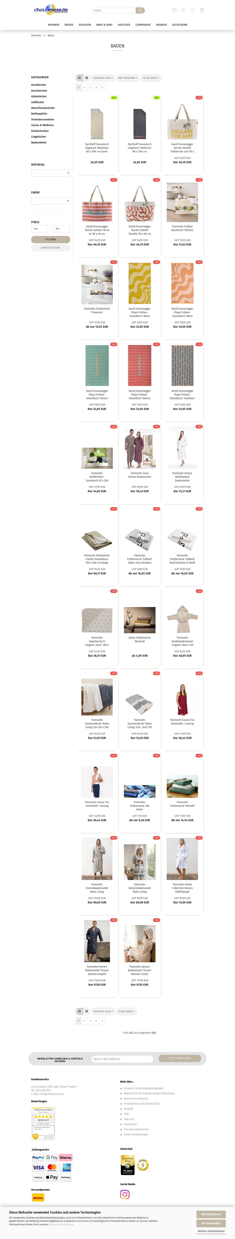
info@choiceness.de (52, 1094)
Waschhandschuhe (43, 108)
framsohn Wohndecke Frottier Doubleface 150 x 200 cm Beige (97, 559)
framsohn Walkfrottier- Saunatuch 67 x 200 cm (97, 477)
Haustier (124, 24)
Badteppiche (39, 113)
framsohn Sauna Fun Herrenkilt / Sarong (97, 804)
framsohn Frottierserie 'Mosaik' (182, 804)
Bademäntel (38, 142)
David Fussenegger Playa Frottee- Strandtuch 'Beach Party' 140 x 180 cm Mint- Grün (97, 395)
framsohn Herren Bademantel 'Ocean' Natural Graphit (97, 970)
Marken (161, 24)
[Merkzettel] (192, 10)
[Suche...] (140, 10)
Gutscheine (179, 24)
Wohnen (53, 24)
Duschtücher (39, 90)
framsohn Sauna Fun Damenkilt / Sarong (182, 721)
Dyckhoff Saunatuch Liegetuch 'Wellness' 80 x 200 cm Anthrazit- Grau (140, 148)
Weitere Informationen (211, 1231)
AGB (126, 1114)
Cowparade (143, 24)
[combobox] (103, 78)
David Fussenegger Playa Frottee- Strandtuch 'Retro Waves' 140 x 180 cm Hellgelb (140, 312)
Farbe (35, 192)
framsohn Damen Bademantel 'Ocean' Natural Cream (139, 970)
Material (38, 164)
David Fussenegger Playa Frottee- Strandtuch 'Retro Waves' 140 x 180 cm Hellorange (182, 312)
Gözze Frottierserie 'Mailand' (140, 639)
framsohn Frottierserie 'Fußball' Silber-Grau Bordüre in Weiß (139, 559)
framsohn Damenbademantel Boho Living (140, 888)
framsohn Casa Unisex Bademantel (139, 475)
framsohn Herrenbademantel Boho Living (97, 888)
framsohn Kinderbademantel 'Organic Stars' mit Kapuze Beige (182, 641)
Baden (69, 24)
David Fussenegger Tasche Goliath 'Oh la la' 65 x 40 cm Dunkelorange (97, 230)
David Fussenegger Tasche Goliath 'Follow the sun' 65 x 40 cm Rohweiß (182, 148)
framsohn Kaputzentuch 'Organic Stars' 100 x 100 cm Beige (97, 641)
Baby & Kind (104, 24)
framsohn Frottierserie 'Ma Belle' (139, 806)
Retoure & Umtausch (136, 1098)
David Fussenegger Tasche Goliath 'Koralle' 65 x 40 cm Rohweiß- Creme (140, 230)
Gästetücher (39, 96)
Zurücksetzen (50, 247)
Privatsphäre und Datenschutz (141, 1103)
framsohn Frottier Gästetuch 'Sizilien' (182, 228)
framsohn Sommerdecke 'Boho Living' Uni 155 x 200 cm (97, 724)
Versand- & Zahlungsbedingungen (143, 1088)
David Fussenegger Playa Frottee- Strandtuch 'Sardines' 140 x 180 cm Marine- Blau (182, 395)
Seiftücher (37, 102)
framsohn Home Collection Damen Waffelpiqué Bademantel (182, 888)
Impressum (130, 1124)
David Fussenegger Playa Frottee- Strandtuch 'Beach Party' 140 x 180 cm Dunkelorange (140, 395)
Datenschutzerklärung (61, 1224)
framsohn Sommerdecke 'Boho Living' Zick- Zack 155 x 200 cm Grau (140, 724)
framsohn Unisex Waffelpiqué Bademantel (182, 477)
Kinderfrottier (40, 131)
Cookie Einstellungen (136, 1134)
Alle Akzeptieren (211, 1214)
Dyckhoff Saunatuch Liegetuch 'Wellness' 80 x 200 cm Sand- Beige (97, 148)
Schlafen (85, 24)
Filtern (51, 239)
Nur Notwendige (211, 1223)
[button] (174, 10)
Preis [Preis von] (35, 222)
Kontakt (128, 1108)
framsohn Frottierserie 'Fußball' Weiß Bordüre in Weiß (182, 559)
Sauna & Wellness (42, 125)
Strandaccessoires (42, 119)
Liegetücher (38, 136)
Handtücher (38, 84)
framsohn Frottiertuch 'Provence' (97, 310)
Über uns (129, 1119)
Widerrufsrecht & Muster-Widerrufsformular (149, 1093)
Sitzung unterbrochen (136, 1129)
